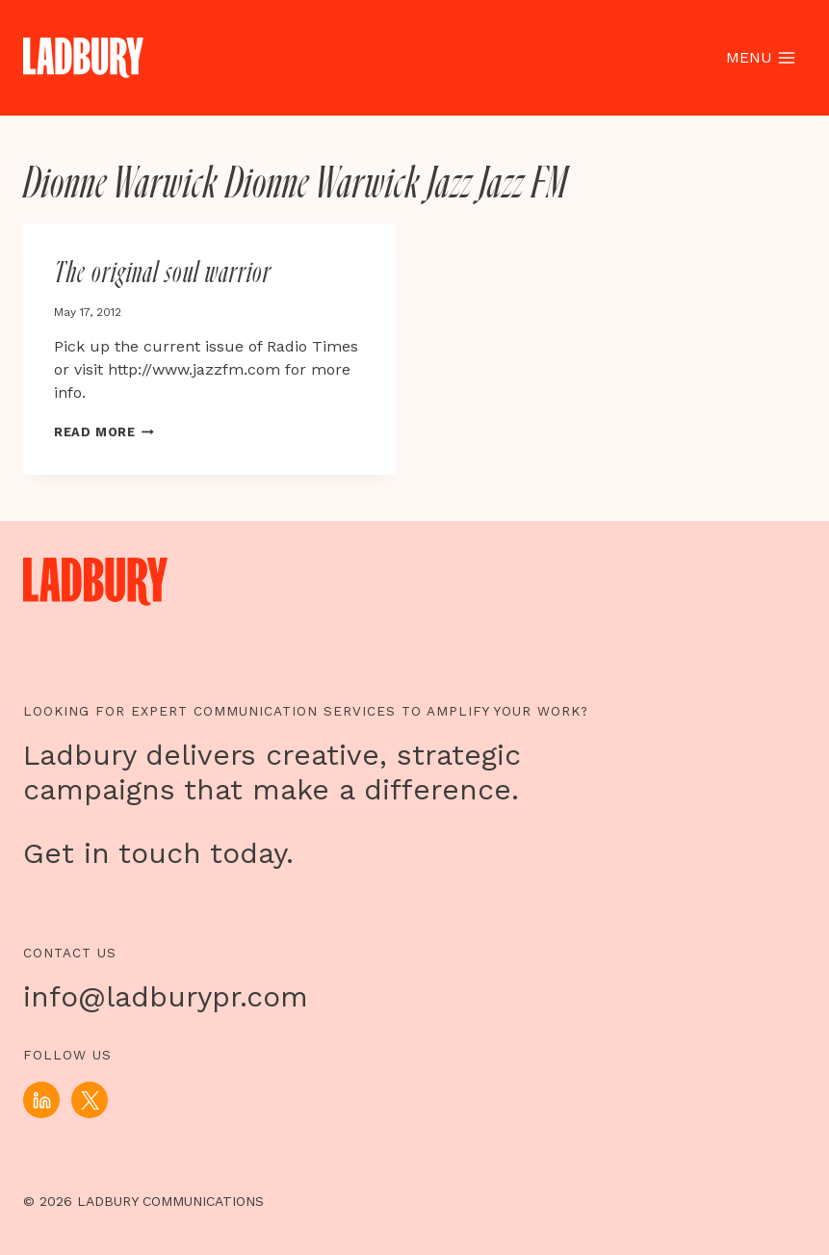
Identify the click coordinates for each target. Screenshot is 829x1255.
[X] (89, 1100)
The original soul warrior (163, 273)
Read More (104, 432)
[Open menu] (760, 58)
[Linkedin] (41, 1100)
